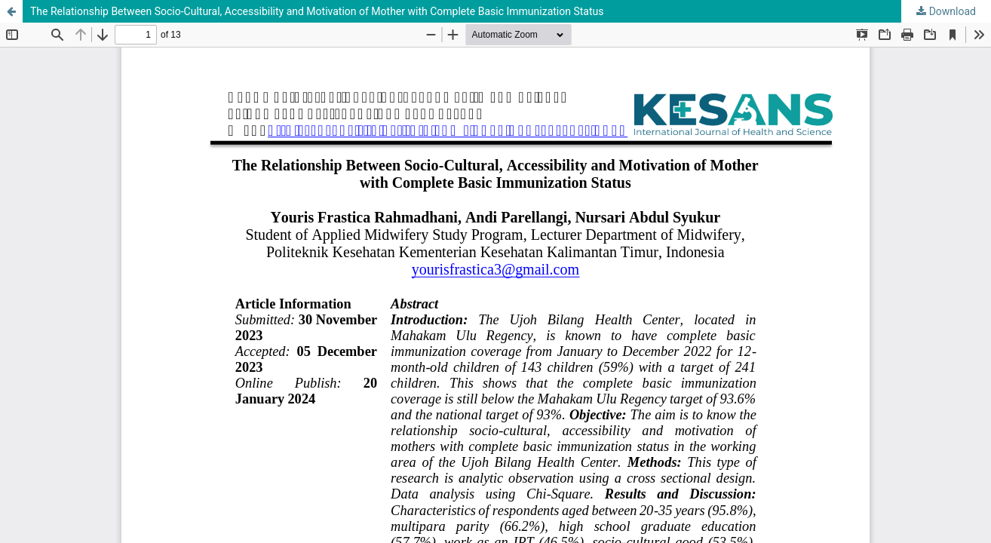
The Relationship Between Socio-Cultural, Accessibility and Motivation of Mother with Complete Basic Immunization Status (316, 11)
